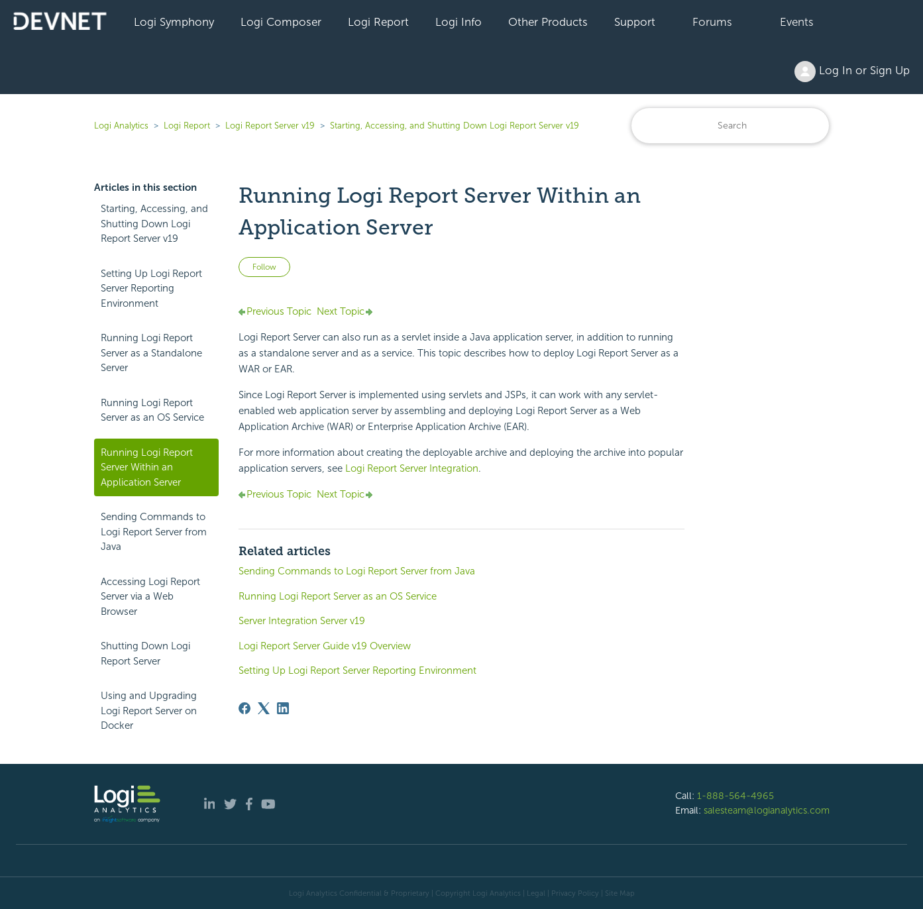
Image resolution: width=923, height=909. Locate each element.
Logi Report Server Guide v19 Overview (325, 646)
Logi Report (378, 21)
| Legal (534, 893)
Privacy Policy (575, 893)
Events (797, 21)
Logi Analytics (121, 126)
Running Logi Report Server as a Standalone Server (151, 353)
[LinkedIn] (283, 708)
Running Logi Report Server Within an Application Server (147, 467)
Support (634, 21)
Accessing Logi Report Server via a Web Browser (150, 596)
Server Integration (411, 468)
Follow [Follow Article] (264, 267)
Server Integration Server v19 (302, 621)
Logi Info (458, 21)
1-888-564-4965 (735, 796)
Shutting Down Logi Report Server (145, 653)
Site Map (620, 893)
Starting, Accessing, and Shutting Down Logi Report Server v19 (454, 126)
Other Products (548, 21)
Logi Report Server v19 (270, 126)
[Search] (730, 125)
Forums (712, 21)
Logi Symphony (174, 21)
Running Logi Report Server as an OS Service (152, 410)
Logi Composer (281, 21)
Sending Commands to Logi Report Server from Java (154, 532)
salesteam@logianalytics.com (767, 810)
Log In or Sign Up (852, 71)
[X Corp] (264, 708)
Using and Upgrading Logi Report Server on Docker (149, 710)
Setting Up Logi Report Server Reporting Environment (151, 288)
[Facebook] (244, 708)
